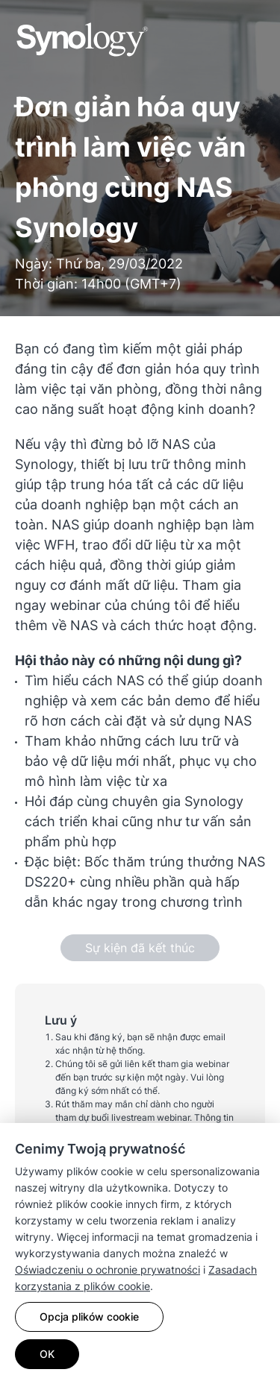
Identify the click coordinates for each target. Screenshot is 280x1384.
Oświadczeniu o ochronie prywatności (107, 1269)
